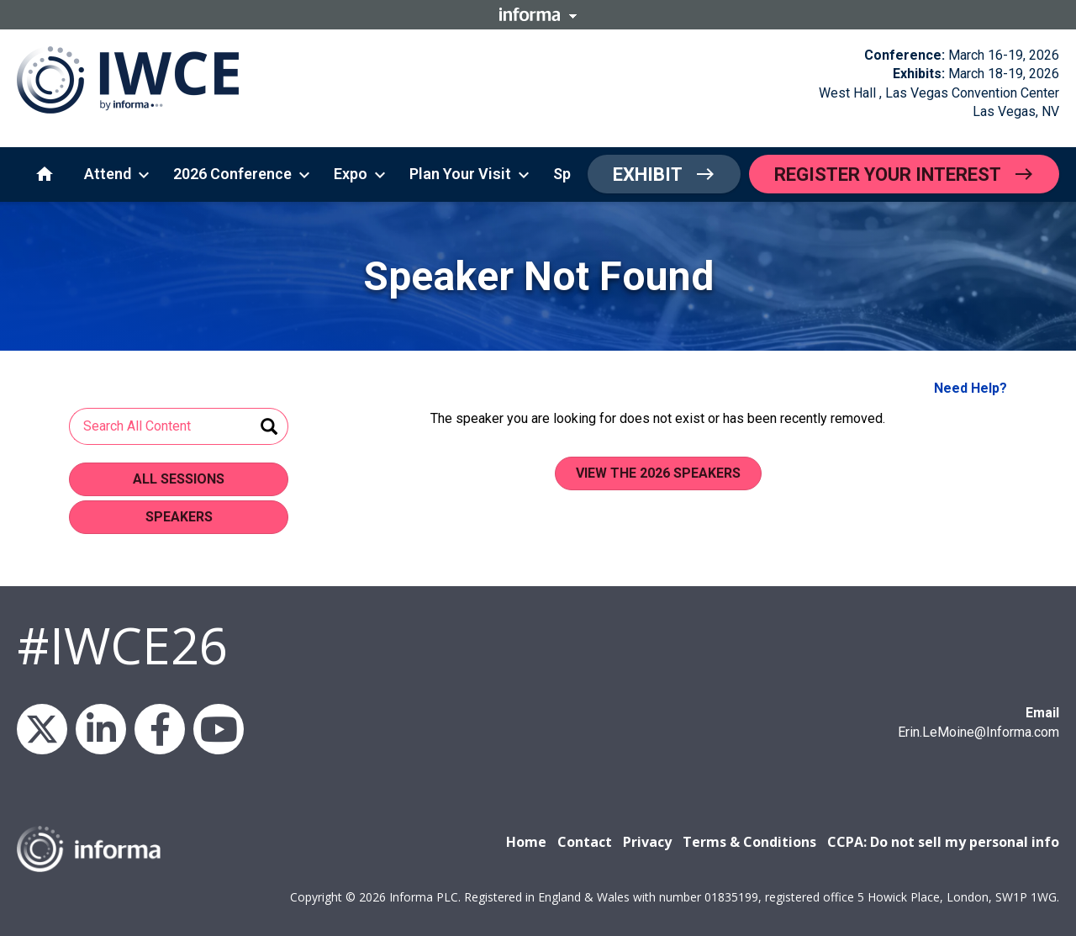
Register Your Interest (887, 174)
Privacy (647, 842)
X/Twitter (42, 729)
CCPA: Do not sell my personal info (943, 842)
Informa (538, 14)
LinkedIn (101, 729)
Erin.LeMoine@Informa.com (978, 732)
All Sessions (178, 479)
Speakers (179, 517)
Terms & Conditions (749, 842)
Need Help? (970, 388)
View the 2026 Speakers (658, 473)
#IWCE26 (122, 645)
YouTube (218, 729)
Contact (584, 842)
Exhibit (648, 174)
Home (526, 842)
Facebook (159, 729)
